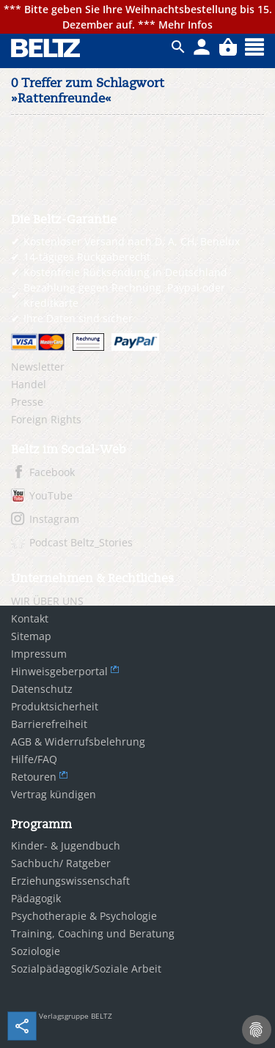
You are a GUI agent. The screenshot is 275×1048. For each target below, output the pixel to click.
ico (178, 47)
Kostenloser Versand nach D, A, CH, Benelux (131, 241)
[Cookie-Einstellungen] (256, 1029)
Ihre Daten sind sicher (78, 318)
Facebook (52, 472)
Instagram (54, 519)
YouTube (51, 495)
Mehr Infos (185, 24)
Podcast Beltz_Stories (81, 542)
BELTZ (46, 48)
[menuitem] (137, 367)
